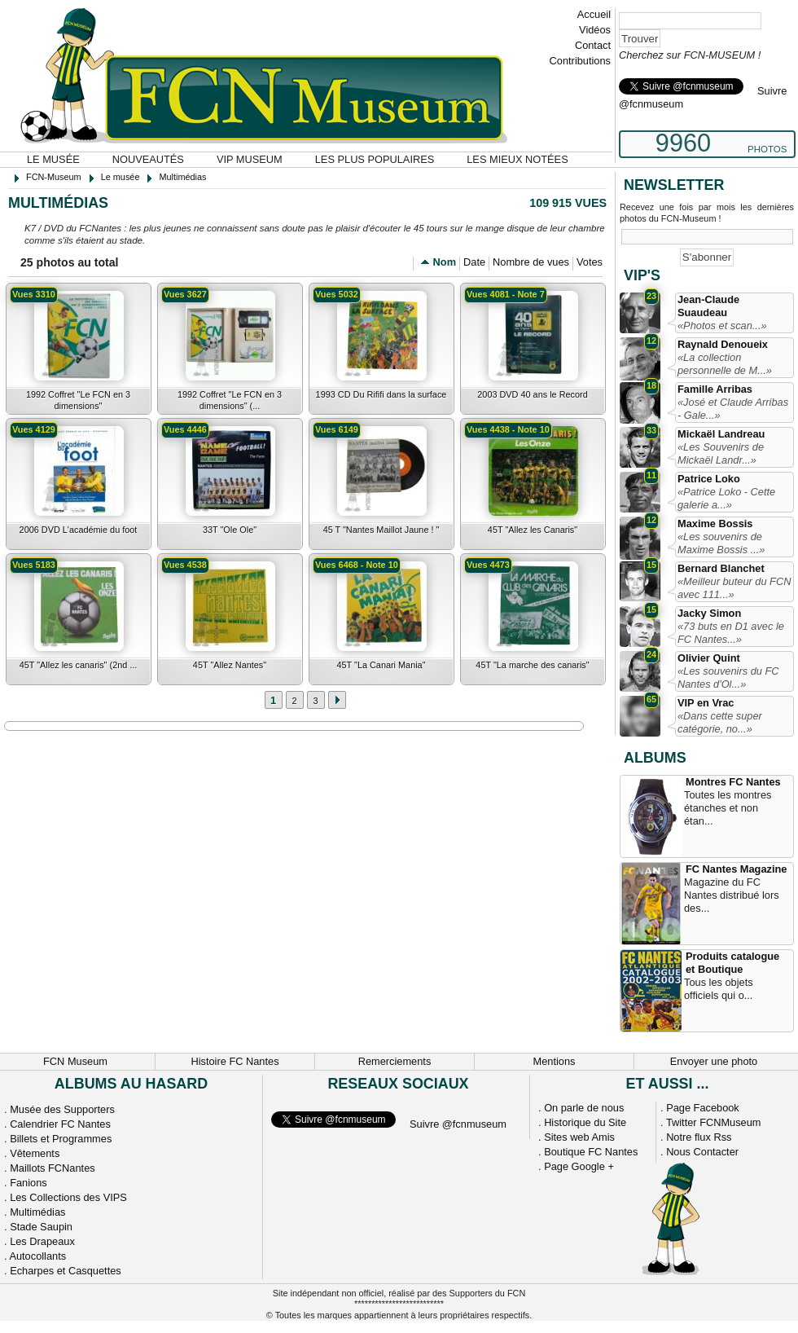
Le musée (53, 159)
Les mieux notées (517, 159)
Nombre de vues (531, 262)
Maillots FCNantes (52, 1168)
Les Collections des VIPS (68, 1197)
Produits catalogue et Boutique (732, 962)
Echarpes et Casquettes (65, 1271)
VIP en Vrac (705, 703)
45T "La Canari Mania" (380, 665)
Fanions (28, 1183)
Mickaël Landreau (721, 434)
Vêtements (34, 1153)
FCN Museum (75, 1061)
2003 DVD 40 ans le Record (532, 394)
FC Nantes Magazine (736, 869)
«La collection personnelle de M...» (724, 363)
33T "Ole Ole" (229, 530)
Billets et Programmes (61, 1139)
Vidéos (595, 30)
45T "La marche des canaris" (532, 665)
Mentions (554, 1061)
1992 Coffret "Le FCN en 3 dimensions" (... (230, 400)
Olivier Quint (708, 658)
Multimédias (37, 1212)
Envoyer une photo (713, 1061)
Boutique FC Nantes (591, 1152)
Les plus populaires (375, 159)
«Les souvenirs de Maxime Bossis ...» (721, 543)
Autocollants (37, 1256)
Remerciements (395, 1061)
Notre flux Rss (698, 1137)
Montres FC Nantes (733, 782)
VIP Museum (250, 159)
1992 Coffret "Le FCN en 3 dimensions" (78, 400)
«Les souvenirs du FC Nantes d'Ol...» (727, 677)
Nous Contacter (702, 1152)
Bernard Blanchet (721, 568)
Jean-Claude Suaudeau (708, 306)
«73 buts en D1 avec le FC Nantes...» (730, 632)
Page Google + (579, 1166)
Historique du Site (585, 1122)
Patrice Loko (708, 479)
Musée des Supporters (62, 1109)
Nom (444, 262)
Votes (590, 262)
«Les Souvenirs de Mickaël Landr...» (720, 453)
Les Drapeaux (42, 1241)
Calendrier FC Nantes (60, 1124)
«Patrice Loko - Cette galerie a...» (726, 498)
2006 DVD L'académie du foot (79, 530)
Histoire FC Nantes (234, 1061)
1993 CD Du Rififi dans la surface (381, 394)
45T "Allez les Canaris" (532, 530)
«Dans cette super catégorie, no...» (719, 722)
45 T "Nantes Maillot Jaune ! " (381, 530)
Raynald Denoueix (722, 344)
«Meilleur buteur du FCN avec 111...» (734, 588)
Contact (593, 45)
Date (474, 262)
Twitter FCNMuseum (713, 1122)
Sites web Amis (579, 1137)
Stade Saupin (41, 1227)
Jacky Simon (709, 613)
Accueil (594, 14)
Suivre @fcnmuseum (458, 1124)
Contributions (580, 61)
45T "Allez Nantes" (229, 665)
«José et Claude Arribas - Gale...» (732, 408)
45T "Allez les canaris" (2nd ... (79, 665)
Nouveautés (148, 159)
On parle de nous (584, 1108)
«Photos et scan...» (722, 325)
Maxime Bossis (714, 523)
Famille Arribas (714, 389)
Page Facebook (702, 1108)
